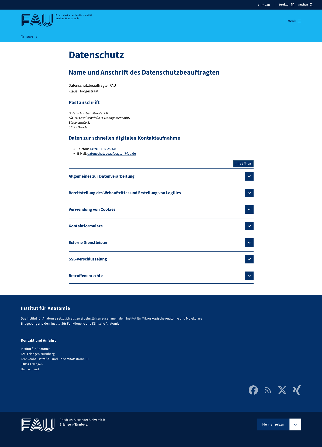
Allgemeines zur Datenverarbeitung (102, 176)
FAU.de (263, 5)
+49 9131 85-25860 (102, 149)
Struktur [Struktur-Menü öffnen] (286, 5)
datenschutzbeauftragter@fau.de (111, 153)
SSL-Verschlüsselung (88, 259)
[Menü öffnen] (294, 21)
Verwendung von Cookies (92, 209)
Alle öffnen (243, 164)
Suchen (305, 5)
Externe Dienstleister (88, 243)
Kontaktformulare (86, 226)
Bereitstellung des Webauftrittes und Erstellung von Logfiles (125, 193)
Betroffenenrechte (86, 276)
